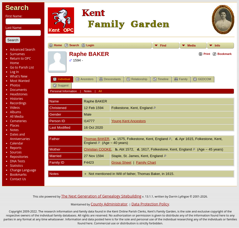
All (100, 91)
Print (207, 53)
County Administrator (109, 203)
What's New (18, 76)
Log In (14, 72)
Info (217, 45)
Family (181, 79)
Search (17, 8)
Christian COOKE (97, 149)
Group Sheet (121, 162)
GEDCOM (202, 79)
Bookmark (224, 53)
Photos (15, 85)
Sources (16, 152)
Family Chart (146, 162)
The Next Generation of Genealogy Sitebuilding (101, 196)
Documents (18, 89)
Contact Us (18, 179)
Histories (16, 98)
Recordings (18, 103)
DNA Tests (17, 161)
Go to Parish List (22, 67)
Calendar (16, 143)
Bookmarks (18, 174)
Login (90, 45)
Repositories (19, 156)
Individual (61, 79)
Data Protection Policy (150, 203)
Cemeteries (18, 121)
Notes (14, 130)
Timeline (161, 79)
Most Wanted (20, 81)
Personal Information (63, 91)
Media (192, 45)
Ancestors (84, 79)
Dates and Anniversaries (20, 136)
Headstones (19, 94)
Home (58, 45)
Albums (15, 112)
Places (14, 125)
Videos (15, 107)
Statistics (16, 165)
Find (163, 45)
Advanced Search (22, 49)
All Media (16, 116)
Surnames (17, 54)
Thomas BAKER (96, 139)
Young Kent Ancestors (128, 121)
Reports (16, 148)
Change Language (23, 170)
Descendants (110, 79)
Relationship (137, 79)
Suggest (60, 85)
